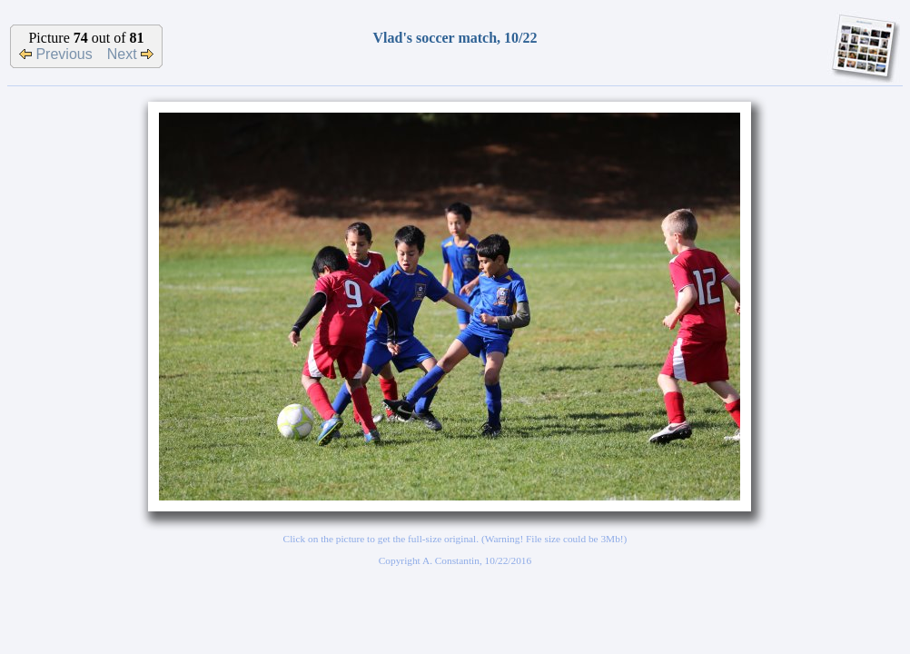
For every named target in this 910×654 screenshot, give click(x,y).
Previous (56, 54)
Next (130, 54)
